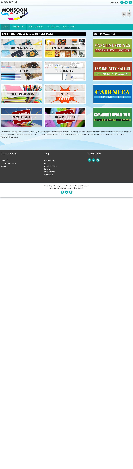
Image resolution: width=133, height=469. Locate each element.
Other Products (19, 51)
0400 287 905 (10, 2)
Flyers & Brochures (20, 42)
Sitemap (3, 275)
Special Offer (53, 27)
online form (88, 244)
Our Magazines (35, 27)
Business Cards (18, 33)
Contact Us (68, 27)
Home (5, 27)
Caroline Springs (35, 33)
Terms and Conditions (8, 272)
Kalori (31, 37)
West (30, 46)
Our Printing (18, 27)
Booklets (16, 37)
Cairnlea (32, 42)
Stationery (17, 46)
